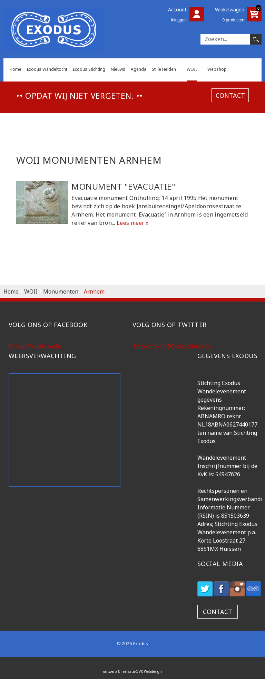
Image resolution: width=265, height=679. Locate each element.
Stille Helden (164, 69)
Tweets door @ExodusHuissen (171, 346)
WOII (192, 69)
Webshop (217, 69)
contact (230, 95)
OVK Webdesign (149, 671)
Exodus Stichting (89, 69)
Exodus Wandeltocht (47, 69)
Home (15, 69)
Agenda (138, 69)
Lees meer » (133, 223)
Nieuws (118, 69)
